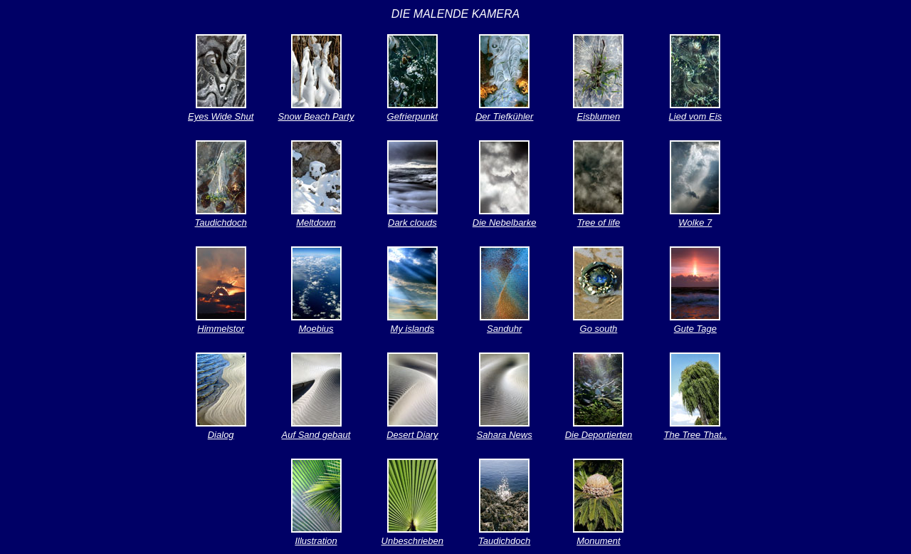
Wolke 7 (695, 222)
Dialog (221, 434)
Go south (599, 328)
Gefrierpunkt (412, 116)
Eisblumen (599, 116)
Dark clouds (412, 222)
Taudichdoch (221, 222)
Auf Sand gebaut (316, 434)
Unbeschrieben (412, 540)
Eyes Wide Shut (220, 116)
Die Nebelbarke (505, 222)
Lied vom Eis (695, 116)
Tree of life (598, 222)
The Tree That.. (695, 434)
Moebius (315, 328)
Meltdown (316, 222)
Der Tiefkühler (504, 116)
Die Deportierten (599, 434)
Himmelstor (220, 328)
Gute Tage (695, 328)
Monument (598, 540)
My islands (412, 328)
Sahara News (504, 434)
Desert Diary (412, 434)
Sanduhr (504, 328)
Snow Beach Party (316, 116)
